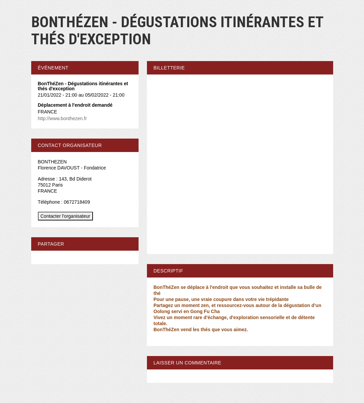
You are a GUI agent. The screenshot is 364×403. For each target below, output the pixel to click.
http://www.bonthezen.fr (62, 118)
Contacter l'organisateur (65, 216)
